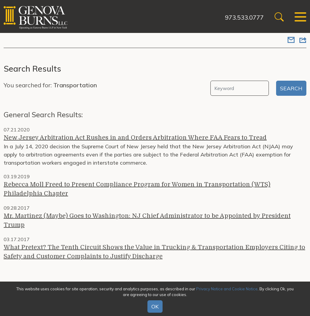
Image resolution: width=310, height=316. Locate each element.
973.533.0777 (244, 17)
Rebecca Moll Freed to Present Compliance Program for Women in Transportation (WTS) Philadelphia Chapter (137, 189)
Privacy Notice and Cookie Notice (227, 288)
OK (155, 306)
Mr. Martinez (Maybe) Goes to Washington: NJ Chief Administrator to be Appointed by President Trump (147, 220)
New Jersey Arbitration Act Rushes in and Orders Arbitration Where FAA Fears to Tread (135, 137)
